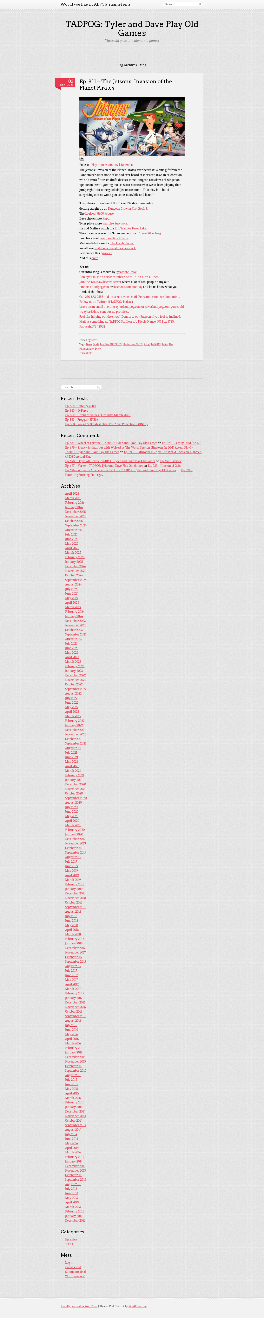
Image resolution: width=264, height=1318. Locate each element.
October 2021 (73, 739)
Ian (102, 344)
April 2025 (72, 548)
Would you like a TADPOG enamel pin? (95, 4)
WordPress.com (137, 1306)
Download (127, 165)
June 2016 (71, 1030)
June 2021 (71, 757)
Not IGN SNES (113, 344)
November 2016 (75, 1007)
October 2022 (74, 684)
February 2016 (74, 1048)
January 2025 (74, 562)
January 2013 (73, 1216)
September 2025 (76, 525)
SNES (139, 344)
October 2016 (73, 1011)
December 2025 (75, 512)
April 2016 (72, 1039)
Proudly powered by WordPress (79, 1306)
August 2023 (73, 639)
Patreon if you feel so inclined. (160, 316)
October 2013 (73, 1175)
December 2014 (75, 1111)
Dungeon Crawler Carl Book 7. (128, 208)
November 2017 (75, 952)
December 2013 (75, 1166)
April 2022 (72, 712)
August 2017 (73, 966)
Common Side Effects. (114, 238)
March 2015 (73, 1098)
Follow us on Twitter (93, 302)
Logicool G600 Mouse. (99, 213)
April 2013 (72, 1202)
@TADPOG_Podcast (120, 302)
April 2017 (72, 984)
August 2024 (73, 584)
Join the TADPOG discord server (100, 282)
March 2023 (73, 662)
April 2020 (72, 821)
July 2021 (71, 752)
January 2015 (73, 1107)
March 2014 (73, 1152)
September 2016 (75, 1016)
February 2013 (74, 1211)
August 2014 (73, 1130)
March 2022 (73, 716)
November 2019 (75, 843)
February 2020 (75, 830)
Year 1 (69, 1244)
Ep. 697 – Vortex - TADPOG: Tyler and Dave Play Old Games (104, 466)
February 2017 (74, 993)
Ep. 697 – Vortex (170, 461)
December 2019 (75, 839)
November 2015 (75, 1061)
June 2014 (71, 1139)
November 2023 (75, 625)
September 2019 (75, 852)
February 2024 (75, 612)
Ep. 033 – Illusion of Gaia (164, 466)
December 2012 (75, 1220)
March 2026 (73, 498)
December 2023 (75, 621)
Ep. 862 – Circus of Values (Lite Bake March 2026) (98, 415)
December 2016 (75, 1002)
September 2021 (75, 743)
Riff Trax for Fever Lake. (131, 228)
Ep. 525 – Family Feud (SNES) (181, 443)
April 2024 (72, 602)
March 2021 (73, 771)
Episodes (71, 1239)
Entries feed (73, 1267)
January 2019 (73, 889)
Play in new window (105, 165)
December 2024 (75, 566)
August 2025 (73, 530)
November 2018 (75, 898)
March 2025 (73, 553)
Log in (69, 1263)
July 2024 (71, 589)
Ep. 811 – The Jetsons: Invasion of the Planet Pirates (125, 84)
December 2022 (75, 675)
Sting (147, 344)
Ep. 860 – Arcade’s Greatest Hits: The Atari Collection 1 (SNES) (106, 424)
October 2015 (73, 1066)
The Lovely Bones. (122, 243)
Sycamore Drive (126, 272)
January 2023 (74, 671)
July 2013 (71, 1189)
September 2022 (76, 689)
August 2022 (73, 693)
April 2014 (72, 1148)
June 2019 (71, 866)
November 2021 (75, 734)
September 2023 (76, 634)
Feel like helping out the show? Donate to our (109, 316)
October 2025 (74, 521)
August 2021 (73, 748)
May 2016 (71, 1034)
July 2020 (71, 807)
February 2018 (74, 939)
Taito (164, 344)
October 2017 (73, 957)
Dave (94, 340)
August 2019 (73, 857)
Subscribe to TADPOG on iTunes (137, 277)
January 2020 (74, 834)
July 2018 (71, 916)
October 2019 (73, 848)
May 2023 (71, 652)
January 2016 (73, 1052)
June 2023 (71, 648)
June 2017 (71, 975)
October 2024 (74, 575)
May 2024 (71, 598)
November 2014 (75, 1116)
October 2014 (73, 1120)
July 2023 (71, 643)
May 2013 (71, 1198)
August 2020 (73, 802)
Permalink (85, 353)
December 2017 (75, 948)
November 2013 (75, 1170)
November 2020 (75, 789)
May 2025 (71, 543)
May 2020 (71, 816)
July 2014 (71, 1134)
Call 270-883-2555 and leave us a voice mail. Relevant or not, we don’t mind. (129, 297)
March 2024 (73, 607)
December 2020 (75, 784)
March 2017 (73, 989)
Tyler (98, 348)
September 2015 (75, 1070)
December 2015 (75, 1057)
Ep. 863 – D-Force (76, 410)
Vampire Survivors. (115, 223)
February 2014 (74, 1157)
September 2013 (75, 1179)
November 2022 (75, 680)
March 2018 (73, 934)
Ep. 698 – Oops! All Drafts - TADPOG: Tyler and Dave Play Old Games (110, 461)
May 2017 (71, 980)
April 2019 (72, 875)
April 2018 (72, 930)
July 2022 (71, 698)
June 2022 (71, 702)
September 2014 (75, 1125)
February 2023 (75, 666)
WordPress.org (75, 1276)
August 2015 (73, 1075)
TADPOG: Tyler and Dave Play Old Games (132, 28)
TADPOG (155, 344)
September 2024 (76, 580)
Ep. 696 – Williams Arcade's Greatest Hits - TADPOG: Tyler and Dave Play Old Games (120, 470)
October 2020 (74, 793)
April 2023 (72, 657)
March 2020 (73, 825)
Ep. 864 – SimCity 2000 (80, 406)
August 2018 (73, 911)
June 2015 (71, 1084)
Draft (96, 344)
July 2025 (71, 534)
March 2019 (73, 880)
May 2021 (71, 761)
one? (95, 258)
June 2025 (71, 539)
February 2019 (74, 884)
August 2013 (73, 1184)
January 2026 (74, 507)
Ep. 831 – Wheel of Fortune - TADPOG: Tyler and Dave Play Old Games (111, 443)
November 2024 (75, 571)
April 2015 (72, 1093)
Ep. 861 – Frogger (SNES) (81, 420)
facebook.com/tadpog (127, 287)
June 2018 (71, 921)
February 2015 (74, 1102)
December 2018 (75, 893)
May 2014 (71, 1143)
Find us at (86, 287)
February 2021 (74, 775)
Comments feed (75, 1272)
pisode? (107, 253)
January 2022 (74, 725)
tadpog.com (101, 287)
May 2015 (71, 1089)
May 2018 (71, 925)
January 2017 (73, 998)
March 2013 (73, 1207)
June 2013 (71, 1193)
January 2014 (74, 1161)
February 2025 (75, 557)
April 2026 (72, 493)
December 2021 (75, 730)
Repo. (106, 218)
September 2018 (75, 907)
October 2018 (73, 902)
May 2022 (71, 707)
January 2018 (74, 943)
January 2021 (73, 780)
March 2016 (73, 1043)
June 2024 (71, 593)
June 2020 (72, 811)
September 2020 (76, 798)
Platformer (129, 344)
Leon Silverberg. (151, 233)
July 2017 (71, 970)
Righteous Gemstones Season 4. (115, 248)
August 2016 (73, 1020)
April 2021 (72, 766)
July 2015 (71, 1080)
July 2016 (71, 1025)
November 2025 (75, 516)
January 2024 (74, 616)
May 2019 (71, 871)
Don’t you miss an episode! (97, 277)
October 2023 (74, 630)
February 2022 (75, 721)
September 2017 (75, 961)
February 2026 (75, 503)
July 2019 (71, 861)
